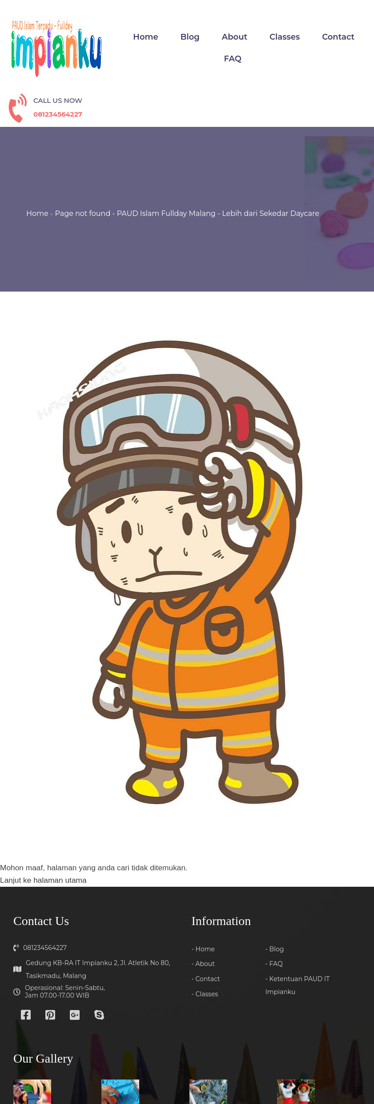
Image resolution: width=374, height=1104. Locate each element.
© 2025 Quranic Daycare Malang (187, 1075)
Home (38, 178)
